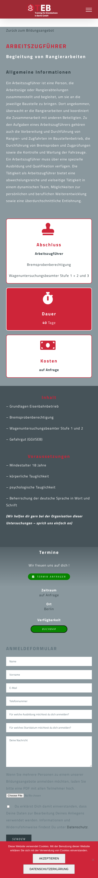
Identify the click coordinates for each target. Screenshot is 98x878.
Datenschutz (77, 827)
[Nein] (93, 860)
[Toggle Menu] (89, 10)
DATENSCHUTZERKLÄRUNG (49, 869)
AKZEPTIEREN (49, 858)
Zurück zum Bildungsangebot (30, 30)
